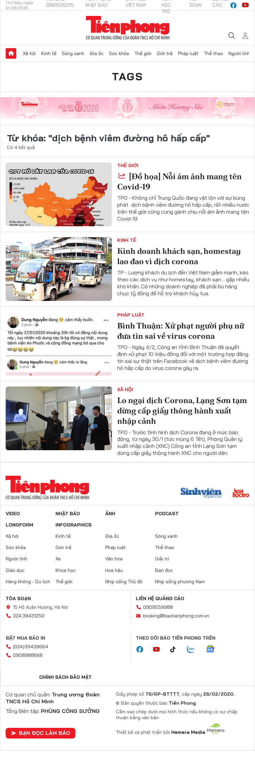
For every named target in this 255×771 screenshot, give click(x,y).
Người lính (239, 53)
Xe (58, 559)
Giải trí (162, 559)
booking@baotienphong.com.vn (176, 616)
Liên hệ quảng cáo (160, 598)
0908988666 (28, 655)
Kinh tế (48, 53)
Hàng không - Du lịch (28, 582)
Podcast (167, 514)
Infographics (73, 525)
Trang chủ (11, 53)
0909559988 (158, 607)
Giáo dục (15, 570)
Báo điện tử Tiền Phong (127, 28)
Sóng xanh (73, 53)
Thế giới (142, 53)
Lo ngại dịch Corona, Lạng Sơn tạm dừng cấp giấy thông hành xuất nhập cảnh (182, 410)
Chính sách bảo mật (65, 677)
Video (13, 514)
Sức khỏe (119, 53)
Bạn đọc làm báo (40, 733)
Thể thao (213, 53)
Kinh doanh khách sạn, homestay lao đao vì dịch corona (179, 256)
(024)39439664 (30, 647)
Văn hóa (114, 559)
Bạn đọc (164, 570)
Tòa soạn (18, 598)
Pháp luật (188, 53)
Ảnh (110, 514)
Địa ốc (97, 53)
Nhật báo (67, 514)
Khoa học (65, 570)
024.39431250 (28, 616)
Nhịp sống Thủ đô (123, 582)
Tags (127, 76)
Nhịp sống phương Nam (180, 582)
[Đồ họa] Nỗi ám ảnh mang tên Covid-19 (179, 181)
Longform (19, 525)
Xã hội (29, 53)
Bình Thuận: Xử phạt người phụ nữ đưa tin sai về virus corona (180, 330)
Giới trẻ (165, 53)
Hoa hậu (114, 570)
